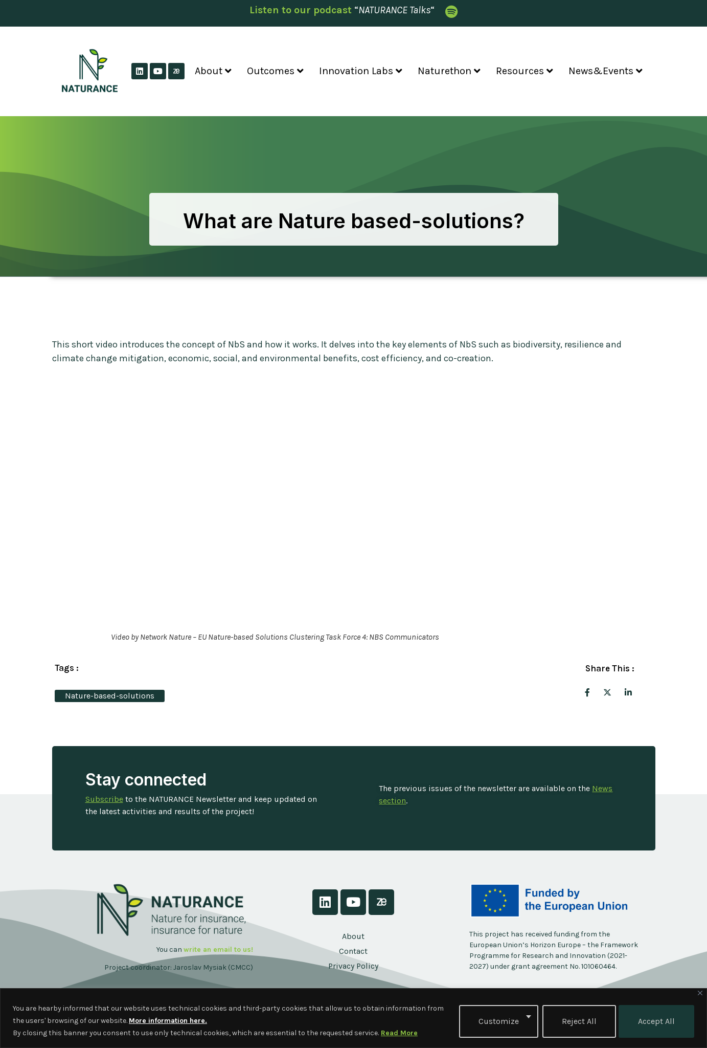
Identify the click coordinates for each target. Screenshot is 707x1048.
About (213, 71)
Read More (399, 1033)
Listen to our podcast (300, 10)
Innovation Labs (360, 71)
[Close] (700, 993)
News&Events (605, 71)
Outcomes (275, 71)
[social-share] (587, 692)
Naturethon (449, 71)
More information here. (168, 1020)
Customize (497, 1020)
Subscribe (104, 799)
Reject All (577, 1020)
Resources (524, 71)
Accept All (656, 1020)
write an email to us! (218, 949)
